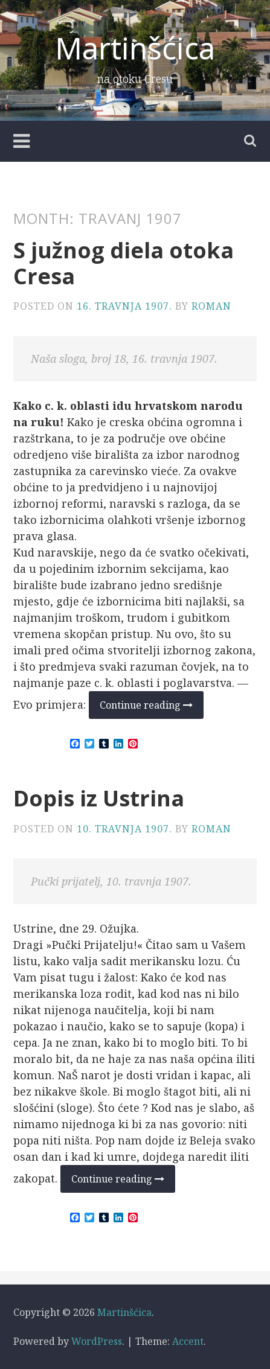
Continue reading (152, 708)
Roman (211, 306)
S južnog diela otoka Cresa (123, 263)
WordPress (96, 1341)
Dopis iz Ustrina (98, 798)
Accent (188, 1341)
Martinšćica (135, 47)
